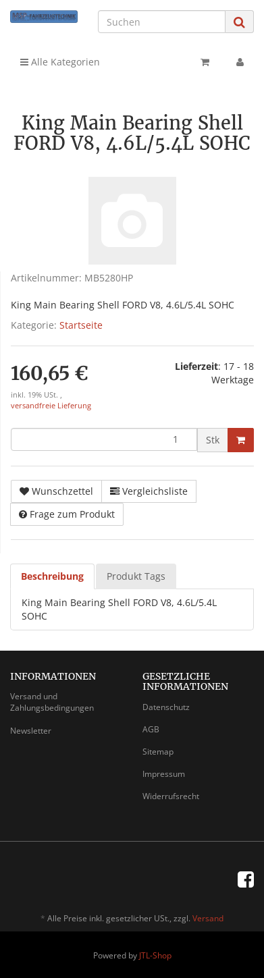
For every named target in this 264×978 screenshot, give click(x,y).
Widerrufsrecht (170, 796)
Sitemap (158, 751)
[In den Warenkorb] (241, 440)
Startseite (81, 325)
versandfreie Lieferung (51, 405)
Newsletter (30, 730)
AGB (150, 729)
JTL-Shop (155, 955)
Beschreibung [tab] (52, 576)
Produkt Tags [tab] (136, 576)
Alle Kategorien (60, 61)
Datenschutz (166, 707)
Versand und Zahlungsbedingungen (52, 701)
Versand (207, 918)
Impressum (163, 774)
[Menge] (104, 439)
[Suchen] (162, 21)
